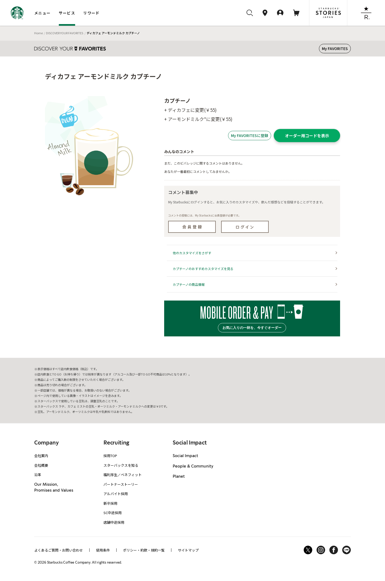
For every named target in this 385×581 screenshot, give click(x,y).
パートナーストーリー (120, 484)
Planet (179, 477)
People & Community (193, 466)
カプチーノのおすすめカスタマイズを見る (203, 268)
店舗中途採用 (113, 522)
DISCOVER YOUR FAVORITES (64, 33)
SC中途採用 (112, 512)
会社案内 (41, 455)
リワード (91, 13)
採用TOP (110, 455)
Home (38, 33)
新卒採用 (110, 503)
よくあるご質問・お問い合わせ (58, 550)
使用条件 (103, 550)
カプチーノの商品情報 (189, 284)
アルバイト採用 (115, 493)
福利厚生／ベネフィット (122, 474)
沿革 (37, 474)
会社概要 (41, 465)
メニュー (42, 13)
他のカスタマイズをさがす (192, 252)
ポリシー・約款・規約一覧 (144, 550)
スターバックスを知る (120, 465)
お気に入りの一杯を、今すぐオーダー (252, 328)
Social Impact (185, 456)
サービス (67, 13)
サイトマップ (188, 550)
